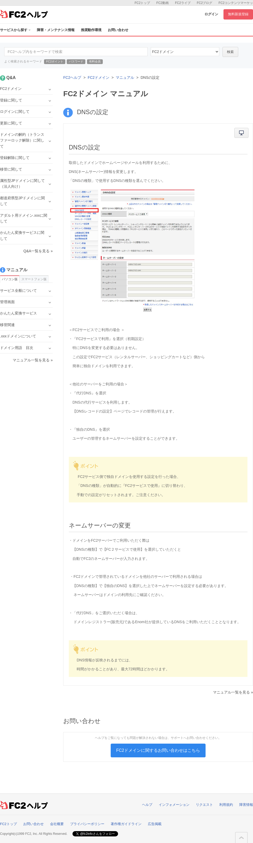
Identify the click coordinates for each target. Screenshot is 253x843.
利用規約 (226, 805)
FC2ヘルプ (72, 77)
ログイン (211, 14)
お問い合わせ (118, 30)
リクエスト (204, 805)
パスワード (76, 61)
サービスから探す (15, 30)
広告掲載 (155, 824)
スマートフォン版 (34, 279)
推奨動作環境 (91, 30)
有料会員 (95, 61)
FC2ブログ (204, 3)
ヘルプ (147, 805)
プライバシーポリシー (87, 824)
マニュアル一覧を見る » (233, 692)
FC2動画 (162, 3)
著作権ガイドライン (126, 824)
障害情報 (246, 805)
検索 (230, 52)
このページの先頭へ (241, 837)
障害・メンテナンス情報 (56, 30)
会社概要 (57, 824)
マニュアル (125, 77)
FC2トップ (142, 3)
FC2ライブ (183, 3)
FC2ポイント (54, 61)
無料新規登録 (238, 14)
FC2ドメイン (98, 77)
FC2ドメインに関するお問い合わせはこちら (158, 750)
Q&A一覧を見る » (38, 251)
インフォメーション (174, 805)
